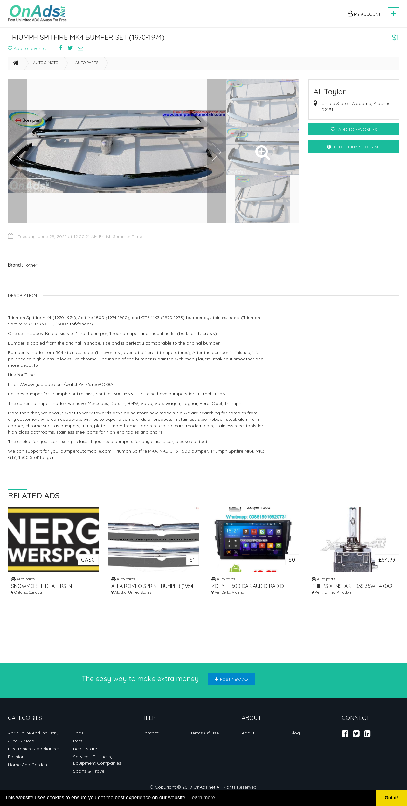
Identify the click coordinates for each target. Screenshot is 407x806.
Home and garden (27, 765)
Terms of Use (204, 733)
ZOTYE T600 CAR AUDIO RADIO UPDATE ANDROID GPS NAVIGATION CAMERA (252, 589)
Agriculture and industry (33, 733)
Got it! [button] (391, 797)
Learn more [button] (202, 797)
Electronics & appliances (34, 749)
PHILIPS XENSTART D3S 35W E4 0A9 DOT (352, 589)
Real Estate (85, 749)
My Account (364, 14)
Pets (77, 741)
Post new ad (231, 679)
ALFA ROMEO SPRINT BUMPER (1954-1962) (153, 589)
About (248, 733)
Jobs (78, 733)
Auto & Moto (45, 65)
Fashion (16, 757)
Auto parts (86, 65)
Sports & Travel (89, 771)
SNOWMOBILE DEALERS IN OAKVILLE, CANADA (41, 589)
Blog (295, 733)
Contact (150, 733)
